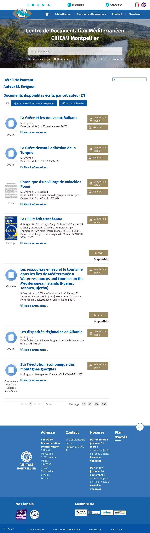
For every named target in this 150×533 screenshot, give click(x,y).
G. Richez (69, 293)
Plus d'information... (36, 132)
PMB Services (95, 529)
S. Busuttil (25, 293)
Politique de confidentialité (66, 529)
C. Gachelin (74, 224)
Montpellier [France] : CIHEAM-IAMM (55, 374)
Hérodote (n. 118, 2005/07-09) (43, 161)
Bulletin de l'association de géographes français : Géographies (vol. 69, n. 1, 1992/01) (50, 196)
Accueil (47, 14)
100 (97, 404)
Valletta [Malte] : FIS (42, 296)
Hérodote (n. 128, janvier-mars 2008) (47, 126)
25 (83, 404)
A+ (12, 529)
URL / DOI (97, 127)
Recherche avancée (111, 59)
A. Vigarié (40, 230)
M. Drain (61, 224)
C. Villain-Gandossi (48, 293)
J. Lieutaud (36, 227)
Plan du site (116, 529)
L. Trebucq (40, 191)
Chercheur (135, 14)
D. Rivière (49, 227)
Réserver (98, 252)
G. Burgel (25, 224)
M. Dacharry (39, 224)
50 (89, 404)
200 (104, 404)
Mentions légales (36, 529)
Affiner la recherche (73, 103)
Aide (94, 59)
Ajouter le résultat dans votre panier (34, 103)
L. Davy (51, 224)
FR (136, 4)
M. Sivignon (26, 123)
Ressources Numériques (91, 14)
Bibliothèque (62, 14)
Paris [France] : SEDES (59, 230)
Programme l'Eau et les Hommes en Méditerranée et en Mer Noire (50, 298)
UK (143, 4)
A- (5, 529)
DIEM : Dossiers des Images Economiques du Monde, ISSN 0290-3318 (51, 234)
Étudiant (117, 14)
